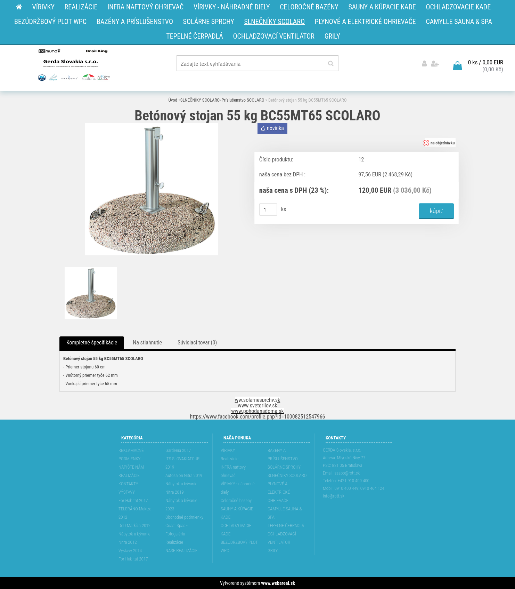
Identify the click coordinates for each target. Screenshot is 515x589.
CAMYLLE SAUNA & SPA (285, 513)
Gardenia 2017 (178, 450)
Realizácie (174, 542)
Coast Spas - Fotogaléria (176, 529)
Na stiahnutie (147, 342)
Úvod (172, 100)
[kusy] (268, 209)
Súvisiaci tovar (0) (197, 342)
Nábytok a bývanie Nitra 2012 (134, 538)
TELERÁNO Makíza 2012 (135, 513)
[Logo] (73, 64)
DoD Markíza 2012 (134, 525)
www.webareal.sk (278, 583)
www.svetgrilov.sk (257, 405)
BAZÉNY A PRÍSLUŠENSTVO (283, 454)
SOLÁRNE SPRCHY (284, 467)
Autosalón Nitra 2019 (183, 475)
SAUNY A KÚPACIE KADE (237, 513)
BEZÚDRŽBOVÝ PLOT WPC (239, 546)
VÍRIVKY (228, 450)
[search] (331, 63)
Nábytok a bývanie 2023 (181, 504)
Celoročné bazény (236, 500)
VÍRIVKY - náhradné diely (238, 488)
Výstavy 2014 (130, 550)
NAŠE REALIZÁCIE (181, 550)
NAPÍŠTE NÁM (131, 467)
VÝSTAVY (126, 492)
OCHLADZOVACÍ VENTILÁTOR (282, 538)
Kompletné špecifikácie (91, 342)
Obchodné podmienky (184, 517)
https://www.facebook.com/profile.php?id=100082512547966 (257, 416)
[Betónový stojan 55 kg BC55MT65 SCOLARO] (151, 125)
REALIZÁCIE (129, 475)
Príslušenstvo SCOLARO (243, 100)
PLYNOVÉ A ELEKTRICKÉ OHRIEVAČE (279, 492)
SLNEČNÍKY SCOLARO (200, 100)
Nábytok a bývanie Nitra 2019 (181, 488)
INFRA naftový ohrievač (233, 471)
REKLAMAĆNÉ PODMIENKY (131, 454)
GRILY (273, 550)
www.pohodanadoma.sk (257, 411)
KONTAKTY (128, 483)
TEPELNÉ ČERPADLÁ (286, 525)
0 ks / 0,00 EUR (485, 62)
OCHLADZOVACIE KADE (236, 529)
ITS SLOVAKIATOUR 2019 (182, 463)
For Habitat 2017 (133, 500)
